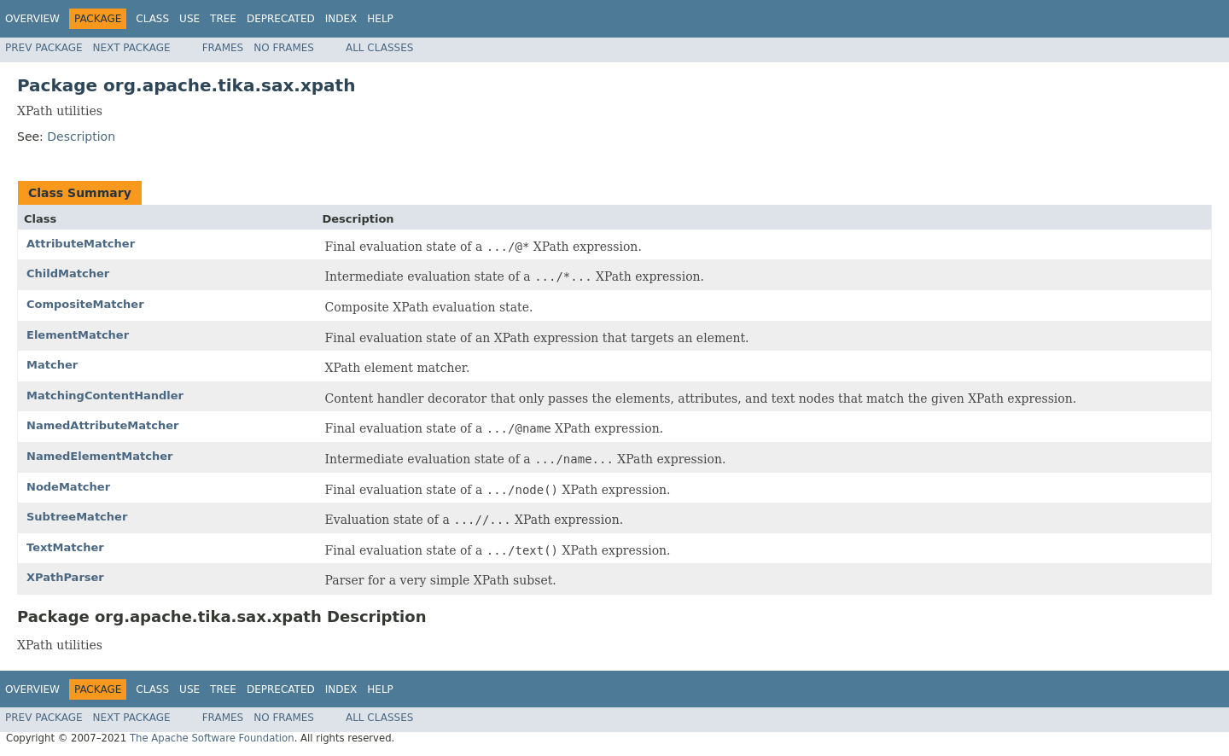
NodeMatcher (68, 486)
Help (380, 19)
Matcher (52, 364)
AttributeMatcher (80, 243)
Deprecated (281, 19)
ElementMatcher (77, 335)
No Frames (283, 48)
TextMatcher (65, 547)
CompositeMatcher (85, 304)
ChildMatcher (67, 273)
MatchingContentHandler (104, 395)
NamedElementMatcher (99, 456)
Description (81, 136)
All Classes (379, 48)
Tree (223, 19)
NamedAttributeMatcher (102, 425)
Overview (32, 19)
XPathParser (65, 577)
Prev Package (44, 48)
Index (341, 19)
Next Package (132, 48)
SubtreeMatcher (76, 516)
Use (189, 19)
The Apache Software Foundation (212, 738)
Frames (223, 48)
